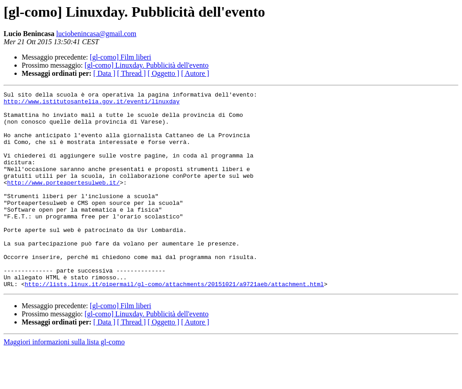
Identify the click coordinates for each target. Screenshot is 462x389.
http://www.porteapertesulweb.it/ (63, 201)
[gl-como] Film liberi (120, 57)
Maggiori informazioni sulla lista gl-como (64, 381)
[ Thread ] (131, 73)
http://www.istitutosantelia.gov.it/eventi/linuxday (92, 104)
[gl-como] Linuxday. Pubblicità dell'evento (147, 65)
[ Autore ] (195, 73)
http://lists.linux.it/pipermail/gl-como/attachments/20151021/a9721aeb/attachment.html (174, 323)
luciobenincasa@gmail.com (96, 33)
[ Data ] (104, 73)
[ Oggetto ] (163, 73)
